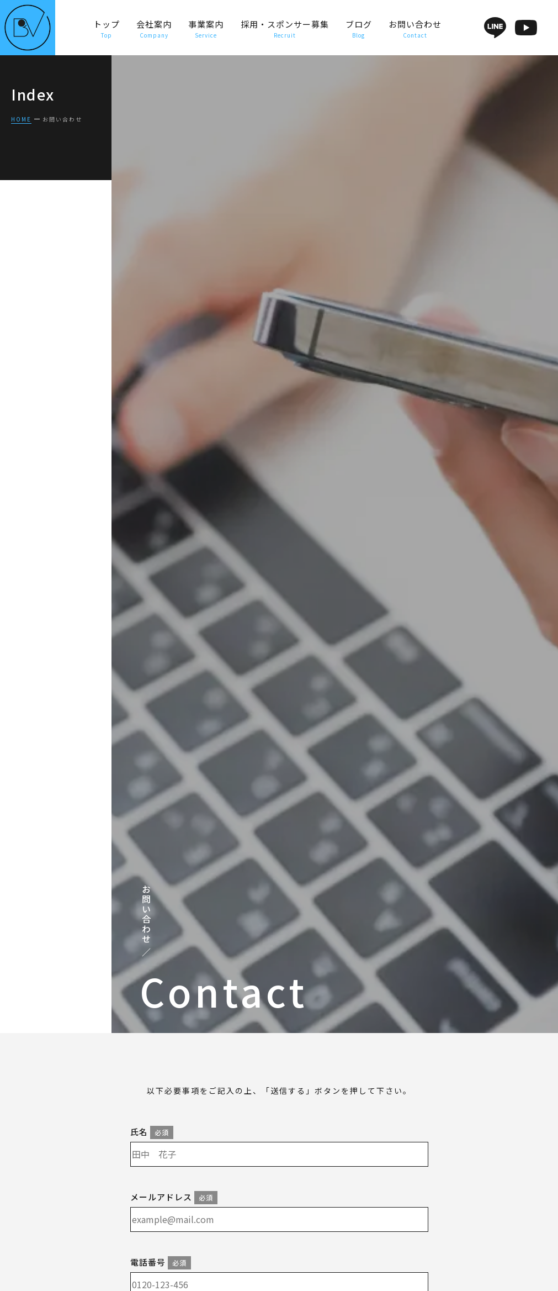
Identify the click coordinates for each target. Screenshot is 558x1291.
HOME (21, 119)
